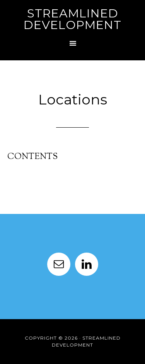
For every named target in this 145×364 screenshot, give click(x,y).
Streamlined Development (72, 19)
